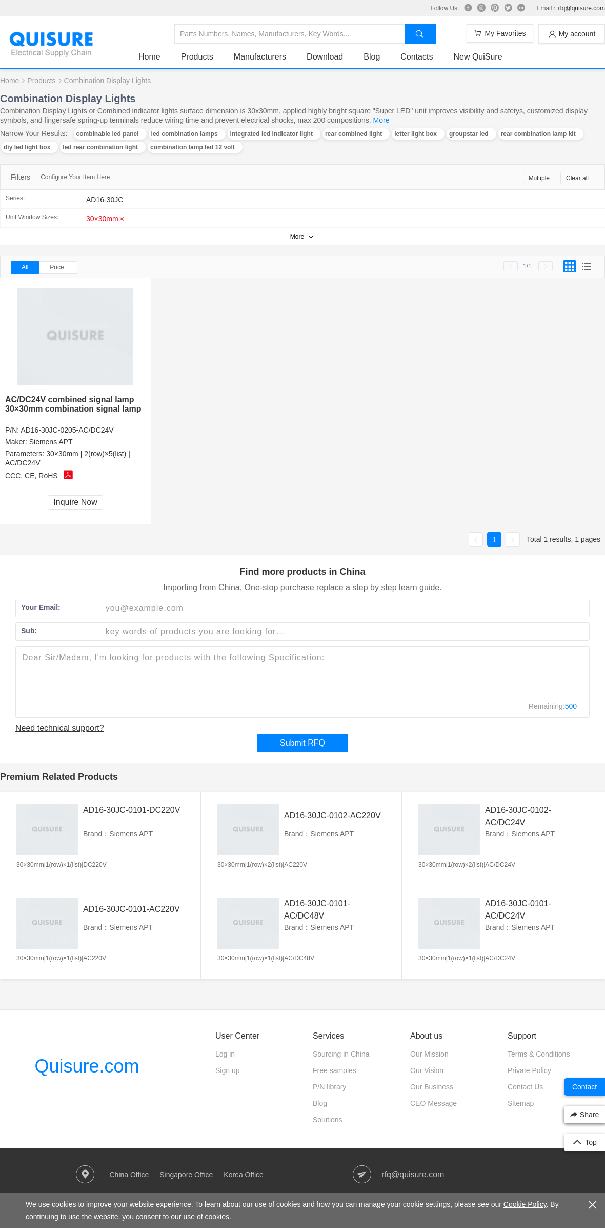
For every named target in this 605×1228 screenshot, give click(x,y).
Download (325, 56)
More (381, 120)
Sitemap (521, 1103)
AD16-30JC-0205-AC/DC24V (67, 430)
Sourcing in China (341, 1054)
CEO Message (433, 1103)
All (25, 267)
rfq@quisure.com (581, 8)
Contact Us (525, 1087)
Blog (372, 56)
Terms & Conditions (539, 1054)
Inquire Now (75, 502)
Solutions (327, 1120)
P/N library (329, 1087)
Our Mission (429, 1054)
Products (197, 56)
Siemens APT (51, 442)
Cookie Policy (525, 1204)
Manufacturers (260, 56)
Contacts (416, 56)
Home (149, 56)
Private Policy (529, 1070)
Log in (225, 1054)
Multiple (539, 178)
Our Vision (426, 1070)
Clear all (577, 178)
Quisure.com (86, 1066)
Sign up (227, 1070)
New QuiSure (477, 56)
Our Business (431, 1087)
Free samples (334, 1070)
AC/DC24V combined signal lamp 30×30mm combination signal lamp (73, 404)
